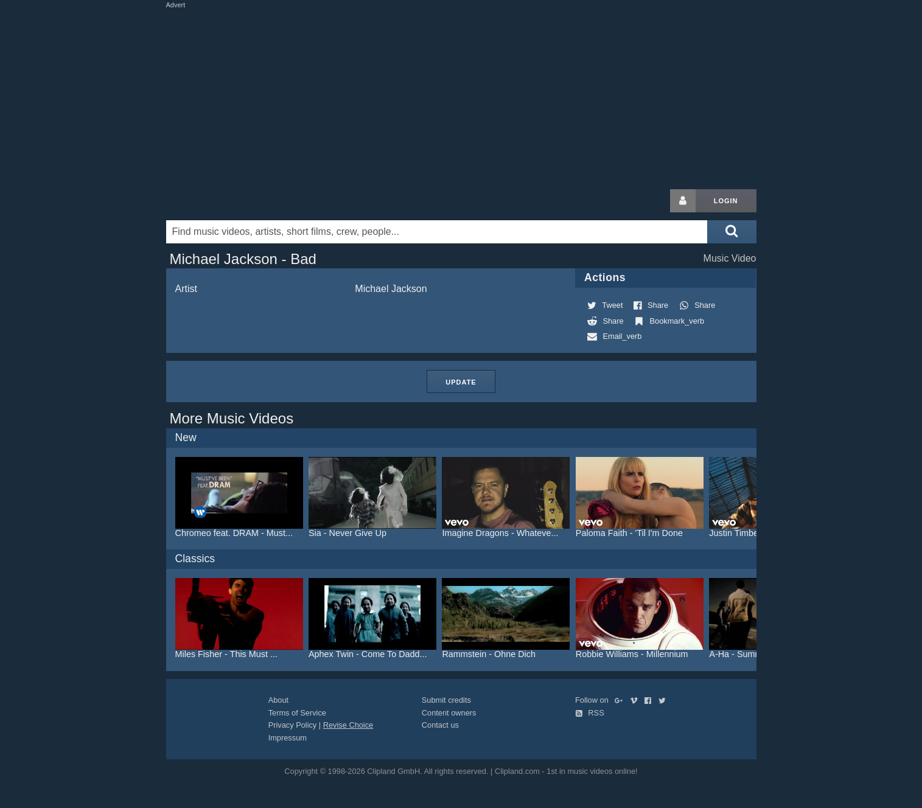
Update (460, 382)
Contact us (440, 725)
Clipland (230, 200)
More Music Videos (232, 418)
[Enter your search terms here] (437, 231)
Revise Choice (348, 725)
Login (726, 200)
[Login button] (683, 200)
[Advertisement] (461, 96)
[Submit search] (731, 231)
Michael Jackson (391, 289)
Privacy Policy (292, 725)
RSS (589, 712)
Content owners (449, 712)
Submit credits (446, 700)
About (278, 700)
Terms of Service (297, 712)
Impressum (287, 737)
